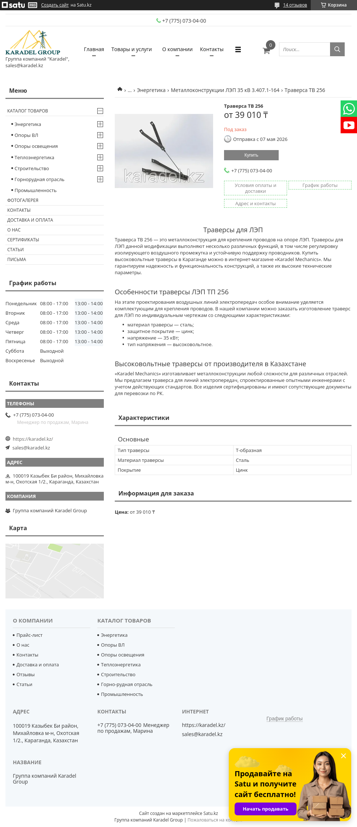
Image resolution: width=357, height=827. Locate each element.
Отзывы (25, 674)
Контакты (212, 49)
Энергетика (151, 90)
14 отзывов (295, 5)
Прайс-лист (29, 635)
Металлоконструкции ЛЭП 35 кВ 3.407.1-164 (225, 90)
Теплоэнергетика (34, 157)
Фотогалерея (22, 200)
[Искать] (337, 49)
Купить (251, 155)
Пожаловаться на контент (215, 820)
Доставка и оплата (30, 220)
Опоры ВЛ (26, 135)
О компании (177, 49)
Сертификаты (23, 240)
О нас (13, 230)
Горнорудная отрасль (39, 179)
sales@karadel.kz (31, 448)
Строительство (32, 168)
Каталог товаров (27, 111)
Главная (94, 49)
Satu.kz (210, 813)
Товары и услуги (131, 49)
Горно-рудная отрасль (126, 684)
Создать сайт (55, 5)
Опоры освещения (36, 146)
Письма (16, 259)
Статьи (15, 249)
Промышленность (35, 190)
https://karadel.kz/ (33, 439)
